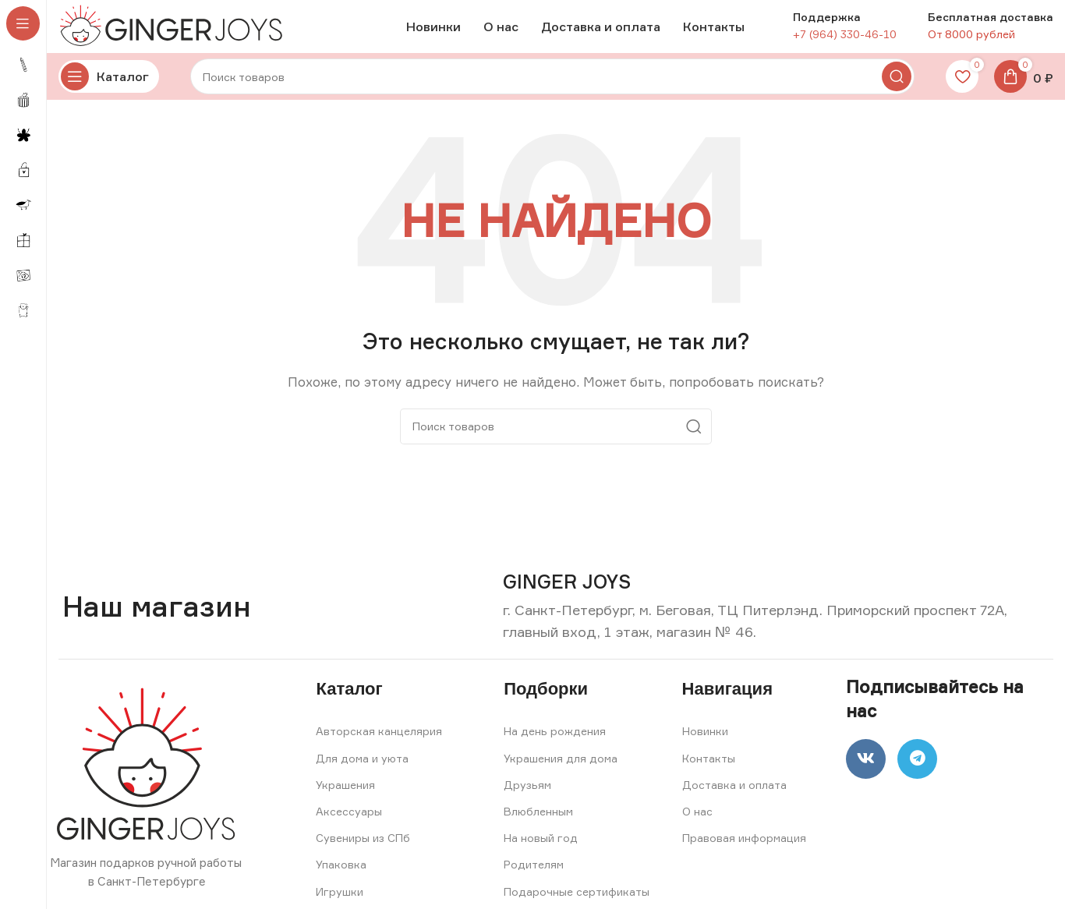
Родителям (534, 873)
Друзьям (527, 793)
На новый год (541, 847)
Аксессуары (349, 820)
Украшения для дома (560, 766)
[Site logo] (175, 30)
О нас (697, 820)
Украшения (345, 793)
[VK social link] (869, 771)
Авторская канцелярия (379, 740)
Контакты (708, 766)
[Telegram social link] (927, 771)
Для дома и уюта (362, 766)
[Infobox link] (567, 591)
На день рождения (555, 740)
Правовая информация (744, 847)
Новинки (705, 740)
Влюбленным (538, 820)
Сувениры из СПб (363, 847)
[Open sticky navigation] (109, 85)
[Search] (552, 86)
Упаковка (341, 873)
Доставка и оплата (734, 793)
